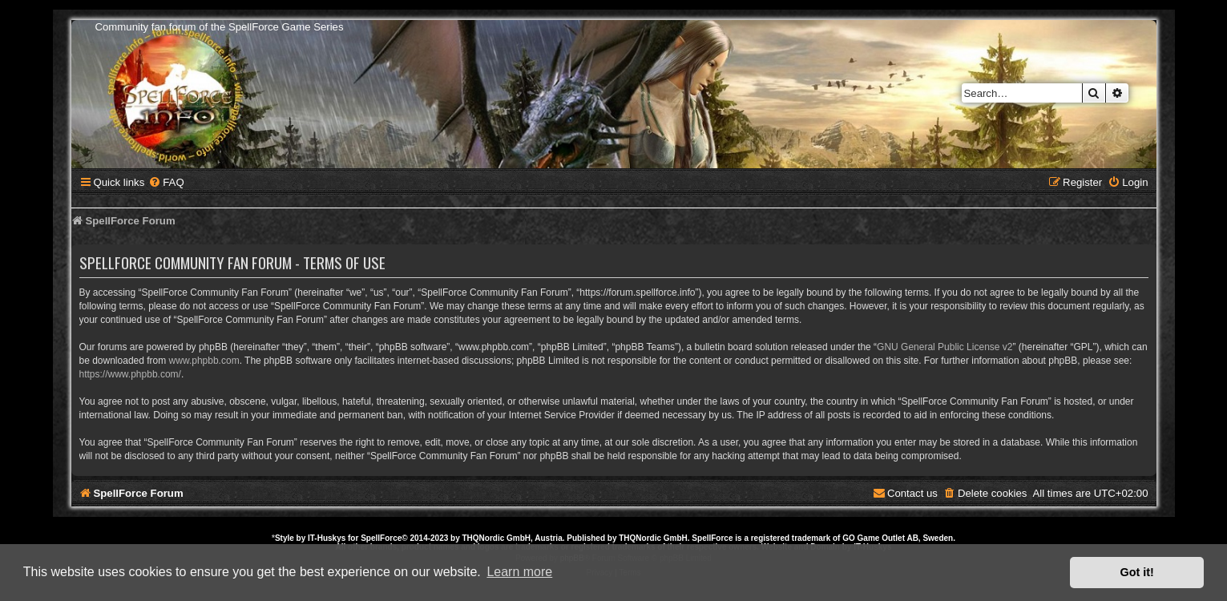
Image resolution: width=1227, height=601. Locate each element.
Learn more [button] (519, 572)
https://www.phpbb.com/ (130, 374)
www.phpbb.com (204, 360)
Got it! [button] (1137, 572)
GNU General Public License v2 (944, 347)
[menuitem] (166, 182)
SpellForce (381, 538)
